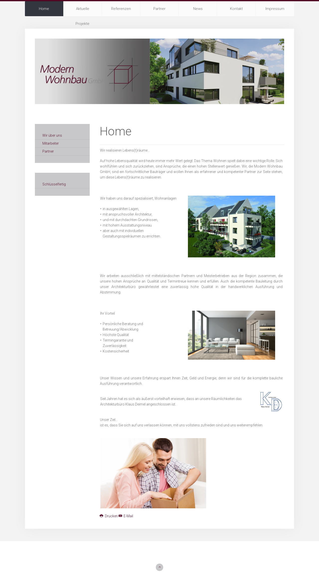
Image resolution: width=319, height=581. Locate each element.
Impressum (274, 8)
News (198, 8)
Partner (159, 8)
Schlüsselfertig (54, 184)
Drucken (109, 516)
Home (44, 8)
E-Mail (126, 516)
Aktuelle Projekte (82, 11)
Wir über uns (52, 135)
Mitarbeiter (50, 143)
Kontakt (236, 8)
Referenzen (121, 8)
